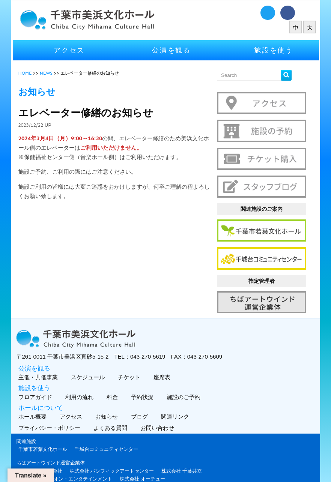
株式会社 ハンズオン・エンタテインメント (76, 465)
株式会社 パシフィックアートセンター (122, 456)
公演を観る (171, 49)
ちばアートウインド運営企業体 (61, 449)
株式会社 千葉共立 (192, 456)
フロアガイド (45, 383)
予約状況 (152, 383)
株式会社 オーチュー (153, 465)
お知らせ (116, 402)
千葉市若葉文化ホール (53, 435)
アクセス (76, 49)
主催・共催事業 (47, 363)
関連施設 (37, 427)
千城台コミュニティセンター (117, 435)
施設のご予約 (193, 383)
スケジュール (97, 363)
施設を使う (266, 49)
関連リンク (185, 402)
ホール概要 (42, 402)
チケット (138, 363)
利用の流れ (89, 383)
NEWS (56, 71)
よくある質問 (122, 414)
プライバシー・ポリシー (61, 414)
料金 (121, 383)
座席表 (171, 363)
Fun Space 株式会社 (51, 456)
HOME (35, 71)
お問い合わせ (169, 414)
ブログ (149, 402)
